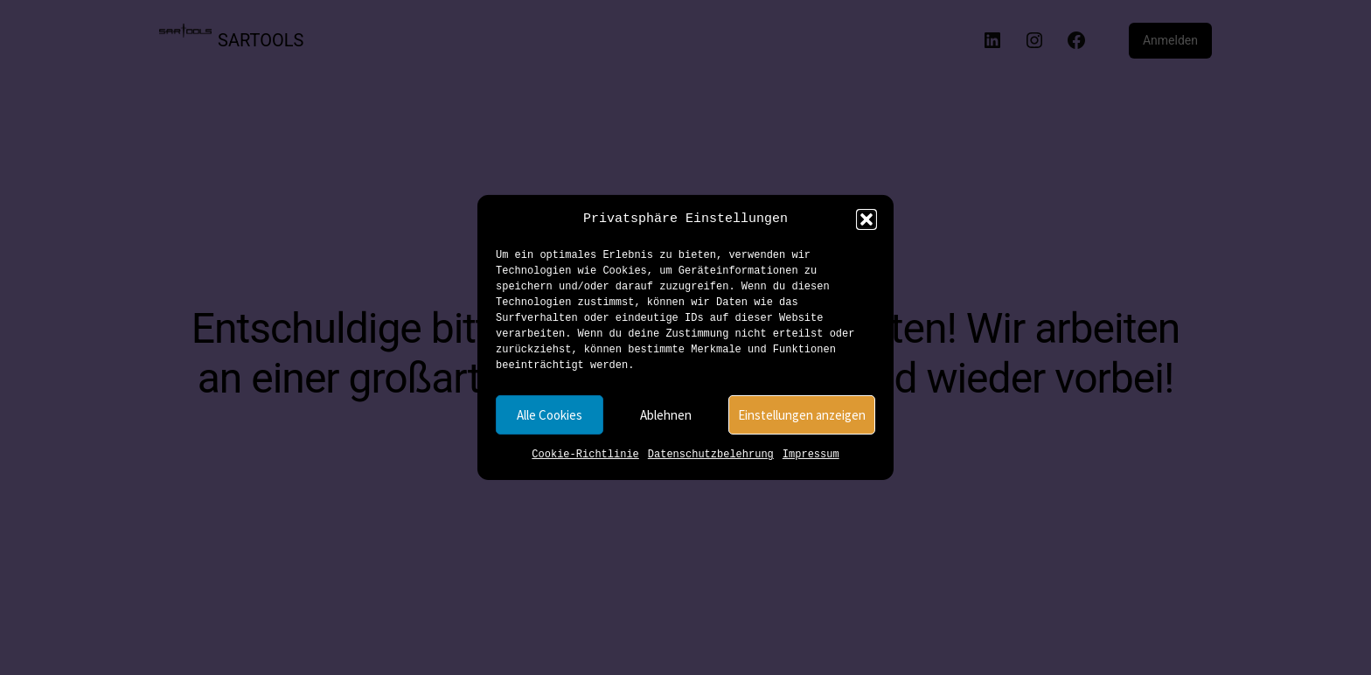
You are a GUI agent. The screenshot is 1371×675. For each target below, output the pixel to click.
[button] (866, 219)
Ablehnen (666, 415)
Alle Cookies (549, 415)
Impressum (811, 455)
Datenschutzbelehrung (711, 455)
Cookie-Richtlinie (585, 455)
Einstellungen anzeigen (802, 415)
